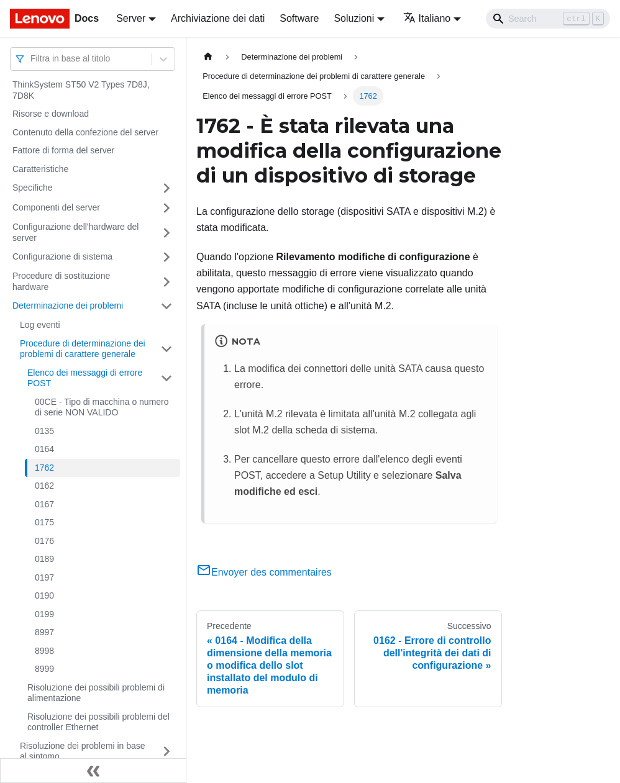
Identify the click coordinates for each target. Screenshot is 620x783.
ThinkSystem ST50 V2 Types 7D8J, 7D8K (81, 90)
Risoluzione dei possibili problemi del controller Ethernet (98, 722)
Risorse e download (50, 114)
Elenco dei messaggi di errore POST (84, 378)
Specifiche (32, 187)
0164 (44, 449)
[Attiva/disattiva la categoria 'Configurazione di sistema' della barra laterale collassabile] (166, 257)
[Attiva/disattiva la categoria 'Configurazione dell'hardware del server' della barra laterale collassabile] (166, 232)
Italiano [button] (427, 18)
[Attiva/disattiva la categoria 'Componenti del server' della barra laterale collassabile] (166, 208)
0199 (44, 614)
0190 (44, 595)
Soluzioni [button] (354, 18)
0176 (44, 541)
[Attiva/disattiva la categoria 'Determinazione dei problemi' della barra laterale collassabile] (166, 306)
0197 (44, 577)
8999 (44, 669)
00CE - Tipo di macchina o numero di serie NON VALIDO (102, 407)
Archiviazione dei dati (218, 18)
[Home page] (208, 56)
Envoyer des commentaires (264, 572)
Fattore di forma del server (63, 150)
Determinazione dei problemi (67, 305)
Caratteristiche (40, 169)
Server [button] (130, 18)
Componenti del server (56, 207)
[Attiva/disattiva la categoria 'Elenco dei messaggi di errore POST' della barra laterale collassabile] (166, 378)
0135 (44, 431)
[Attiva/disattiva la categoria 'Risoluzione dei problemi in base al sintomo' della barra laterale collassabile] (166, 751)
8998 (44, 651)
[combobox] (31, 59)
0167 (44, 504)
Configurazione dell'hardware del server (75, 232)
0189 (44, 559)
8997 (44, 632)
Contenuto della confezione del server (85, 132)
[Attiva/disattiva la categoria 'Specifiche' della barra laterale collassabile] (166, 188)
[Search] (548, 19)
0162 (44, 486)
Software (299, 18)
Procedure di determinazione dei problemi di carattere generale (82, 349)
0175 (44, 522)
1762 (44, 468)
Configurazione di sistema (62, 256)
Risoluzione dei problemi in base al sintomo (82, 751)
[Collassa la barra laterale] (93, 770)
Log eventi (40, 325)
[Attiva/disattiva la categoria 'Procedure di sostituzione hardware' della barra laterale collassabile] (166, 281)
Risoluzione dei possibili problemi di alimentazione (96, 693)
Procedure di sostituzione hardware (61, 281)
